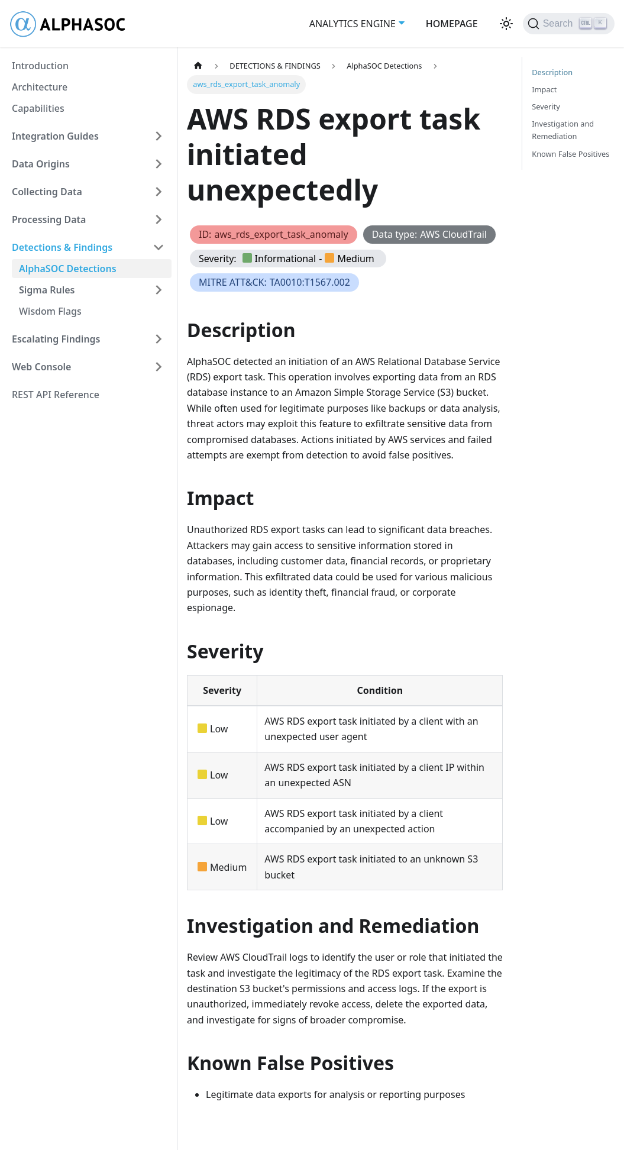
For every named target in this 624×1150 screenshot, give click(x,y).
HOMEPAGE (452, 23)
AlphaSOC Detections (68, 268)
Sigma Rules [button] (47, 289)
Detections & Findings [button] (62, 247)
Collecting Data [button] (47, 191)
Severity (546, 106)
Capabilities (38, 108)
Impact (544, 89)
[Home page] (198, 66)
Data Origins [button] (41, 163)
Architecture (39, 86)
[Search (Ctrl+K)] (569, 23)
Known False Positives (570, 153)
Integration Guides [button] (55, 136)
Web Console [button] (41, 366)
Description (552, 72)
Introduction (40, 65)
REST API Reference (55, 394)
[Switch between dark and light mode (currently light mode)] (506, 23)
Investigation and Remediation (563, 129)
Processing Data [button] (49, 219)
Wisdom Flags (50, 311)
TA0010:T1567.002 (310, 282)
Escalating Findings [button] (56, 338)
